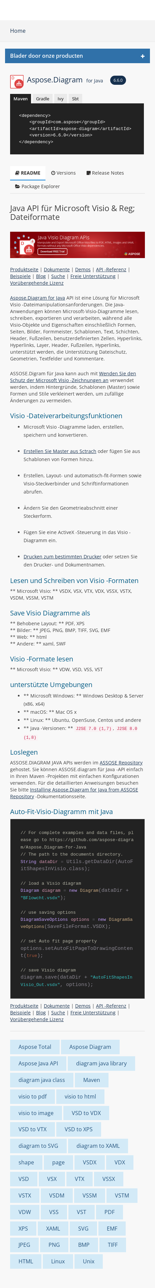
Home (18, 30)
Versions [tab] (63, 173)
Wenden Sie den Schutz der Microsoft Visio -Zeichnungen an (73, 376)
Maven (20, 99)
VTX (79, 1179)
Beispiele (20, 276)
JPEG (24, 1244)
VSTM (122, 1195)
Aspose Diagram (90, 1047)
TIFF (113, 1244)
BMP (84, 1244)
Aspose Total (35, 1047)
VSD (24, 1179)
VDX (120, 1162)
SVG (83, 1228)
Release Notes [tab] (105, 173)
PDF (109, 1212)
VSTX (25, 1195)
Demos (83, 269)
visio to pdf (32, 1096)
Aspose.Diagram (65, 79)
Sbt (75, 99)
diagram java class (42, 1080)
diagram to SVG (38, 1146)
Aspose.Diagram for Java (37, 298)
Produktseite (24, 269)
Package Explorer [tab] (37, 186)
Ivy (61, 99)
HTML (26, 1261)
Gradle (42, 99)
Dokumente (57, 269)
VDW (25, 1212)
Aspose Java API (38, 1063)
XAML (53, 1228)
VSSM (90, 1195)
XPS (23, 1228)
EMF (112, 1228)
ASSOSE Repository (121, 762)
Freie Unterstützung (93, 276)
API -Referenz (111, 269)
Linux (58, 1261)
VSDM (56, 1195)
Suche (58, 276)
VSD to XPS (79, 1129)
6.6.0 (118, 80)
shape (26, 1162)
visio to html (80, 1096)
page (58, 1162)
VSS (54, 1212)
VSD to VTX (32, 1129)
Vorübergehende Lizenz (37, 283)
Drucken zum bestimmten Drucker (62, 556)
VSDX (89, 1162)
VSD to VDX (86, 1113)
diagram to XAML (98, 1146)
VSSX (108, 1179)
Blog (41, 276)
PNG (54, 1244)
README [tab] (27, 173)
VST (81, 1212)
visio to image (36, 1113)
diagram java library (101, 1063)
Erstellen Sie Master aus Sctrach (60, 451)
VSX (52, 1179)
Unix (88, 1261)
